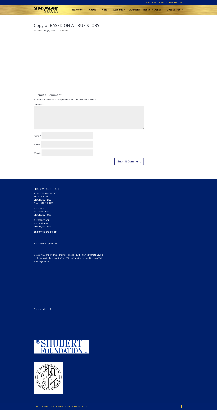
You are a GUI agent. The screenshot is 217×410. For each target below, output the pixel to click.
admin (39, 30)
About (92, 10)
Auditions (134, 10)
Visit (104, 10)
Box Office (77, 10)
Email (37, 144)
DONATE (162, 3)
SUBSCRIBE (151, 3)
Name (37, 136)
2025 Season (173, 10)
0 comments (62, 30)
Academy (118, 10)
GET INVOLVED (176, 3)
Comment (39, 104)
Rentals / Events (152, 10)
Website (37, 153)
